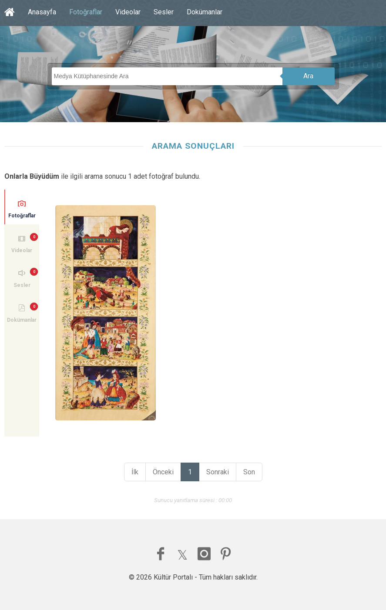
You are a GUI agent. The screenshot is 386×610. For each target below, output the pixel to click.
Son (249, 472)
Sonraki (217, 472)
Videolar (128, 12)
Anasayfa (42, 12)
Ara (308, 76)
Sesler (164, 12)
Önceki (163, 472)
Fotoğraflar (85, 12)
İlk (134, 472)
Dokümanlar (204, 12)
